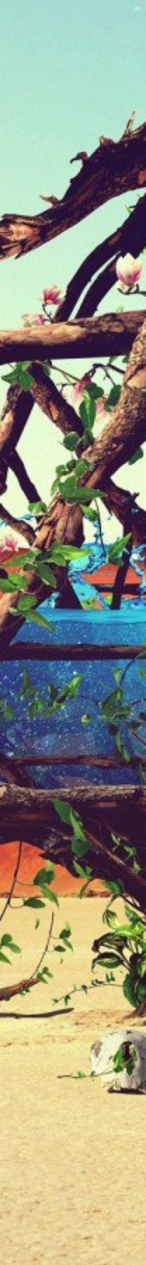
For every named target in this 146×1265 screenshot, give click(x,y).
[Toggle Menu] (137, 8)
